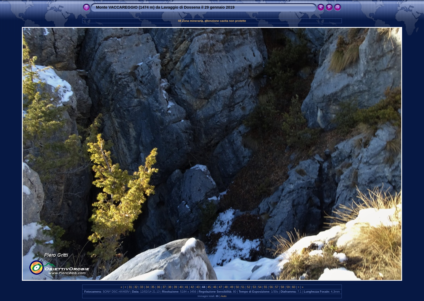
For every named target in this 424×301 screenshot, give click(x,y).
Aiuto (224, 296)
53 (254, 287)
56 (271, 287)
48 (226, 287)
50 (237, 287)
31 (130, 287)
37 (164, 287)
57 (276, 287)
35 (152, 287)
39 (175, 287)
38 (169, 287)
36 (158, 287)
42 (192, 287)
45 (209, 287)
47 (220, 287)
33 (141, 287)
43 (198, 287)
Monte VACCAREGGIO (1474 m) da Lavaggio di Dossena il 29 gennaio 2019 (165, 7)
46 (214, 287)
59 (288, 287)
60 (293, 287)
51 (243, 287)
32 (136, 287)
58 (282, 287)
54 (259, 287)
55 (265, 287)
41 (186, 287)
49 (231, 287)
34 (147, 287)
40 (180, 287)
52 (248, 287)
